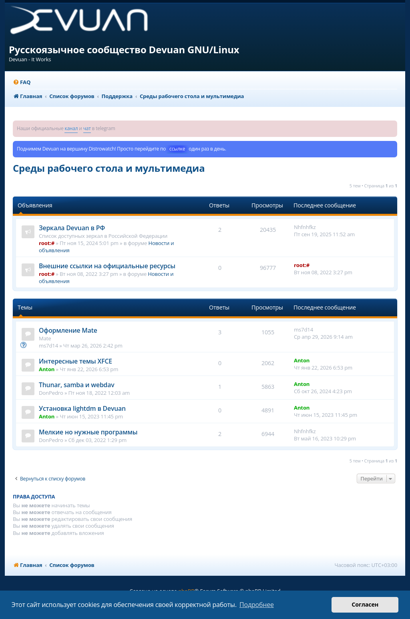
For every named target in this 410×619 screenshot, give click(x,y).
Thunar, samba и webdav (77, 384)
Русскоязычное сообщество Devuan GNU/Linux (124, 49)
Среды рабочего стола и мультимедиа (109, 168)
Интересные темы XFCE (75, 361)
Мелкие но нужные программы (88, 432)
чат (87, 128)
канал (71, 128)
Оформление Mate (68, 330)
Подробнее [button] (256, 604)
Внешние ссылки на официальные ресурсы (107, 265)
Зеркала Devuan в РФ (72, 227)
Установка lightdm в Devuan (82, 408)
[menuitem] (21, 82)
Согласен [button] (365, 604)
